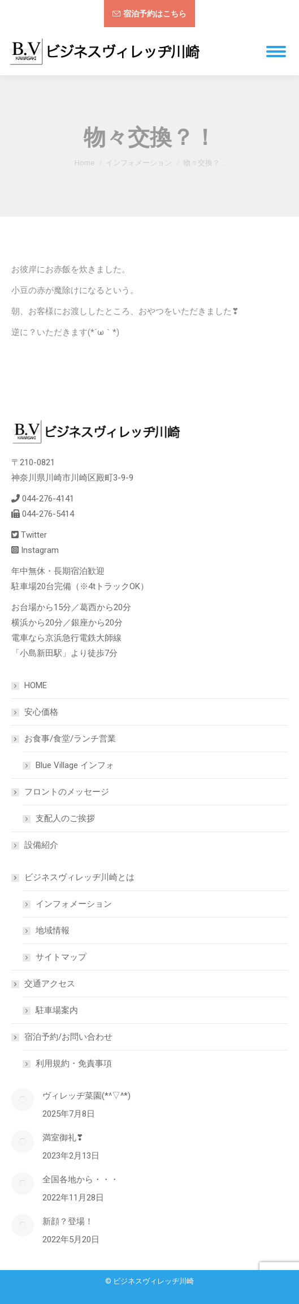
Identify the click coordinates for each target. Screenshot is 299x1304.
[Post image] (22, 1099)
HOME (35, 685)
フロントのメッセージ (61, 792)
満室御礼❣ (63, 1138)
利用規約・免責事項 (74, 1063)
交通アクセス (44, 984)
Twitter (34, 535)
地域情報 (53, 930)
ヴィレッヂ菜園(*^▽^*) (86, 1096)
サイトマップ (61, 957)
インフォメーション (74, 904)
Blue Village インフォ (75, 765)
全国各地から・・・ (80, 1179)
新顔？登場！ (67, 1221)
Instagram (40, 550)
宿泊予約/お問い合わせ (62, 1037)
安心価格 (41, 712)
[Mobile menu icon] (276, 51)
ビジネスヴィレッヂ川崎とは (74, 877)
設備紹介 (41, 845)
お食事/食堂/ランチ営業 (64, 739)
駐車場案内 (57, 1010)
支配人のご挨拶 (65, 818)
